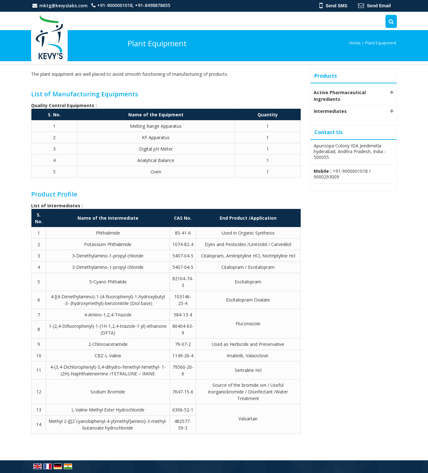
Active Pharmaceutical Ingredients (340, 95)
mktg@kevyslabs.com (63, 6)
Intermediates (330, 111)
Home (355, 43)
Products (325, 75)
